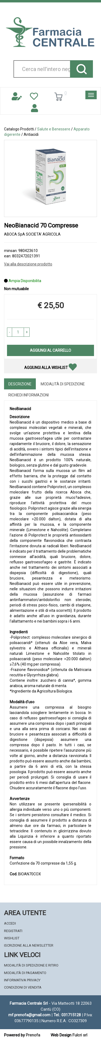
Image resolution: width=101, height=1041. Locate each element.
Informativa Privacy (22, 980)
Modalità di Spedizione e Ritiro (31, 965)
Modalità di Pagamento (25, 973)
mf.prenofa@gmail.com (29, 1014)
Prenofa (33, 1035)
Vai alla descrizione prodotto (28, 264)
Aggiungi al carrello (50, 350)
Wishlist (11, 938)
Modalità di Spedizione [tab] (63, 384)
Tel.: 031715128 (67, 1014)
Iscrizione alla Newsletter (28, 945)
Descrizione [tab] (20, 384)
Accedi (10, 923)
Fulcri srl (79, 1035)
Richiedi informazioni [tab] (28, 395)
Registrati (13, 931)
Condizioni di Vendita (22, 987)
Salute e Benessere (53, 129)
